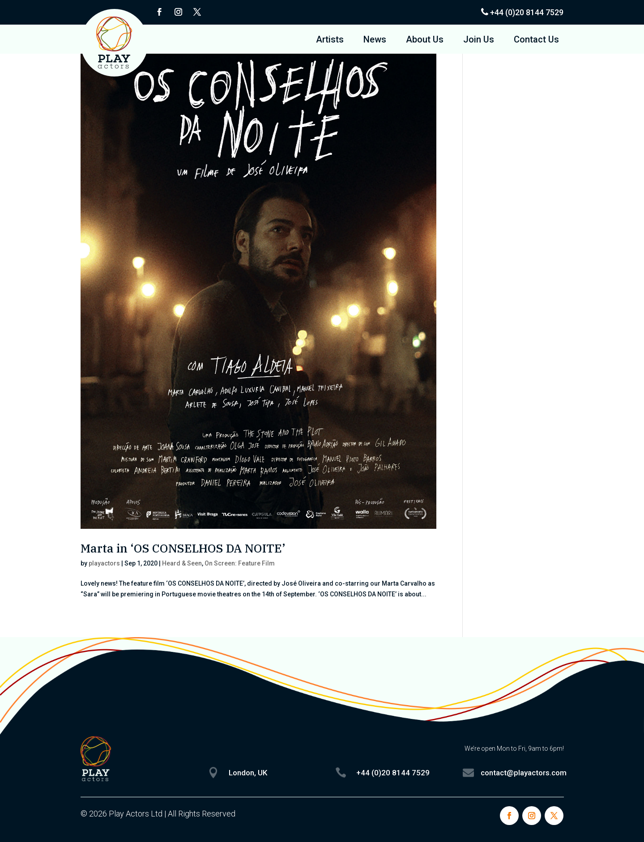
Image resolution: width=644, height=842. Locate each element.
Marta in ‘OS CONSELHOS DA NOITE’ (183, 548)
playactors (104, 563)
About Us (425, 40)
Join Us (478, 40)
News (374, 40)
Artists (330, 40)
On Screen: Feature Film (240, 563)
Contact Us (536, 40)
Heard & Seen (182, 563)
